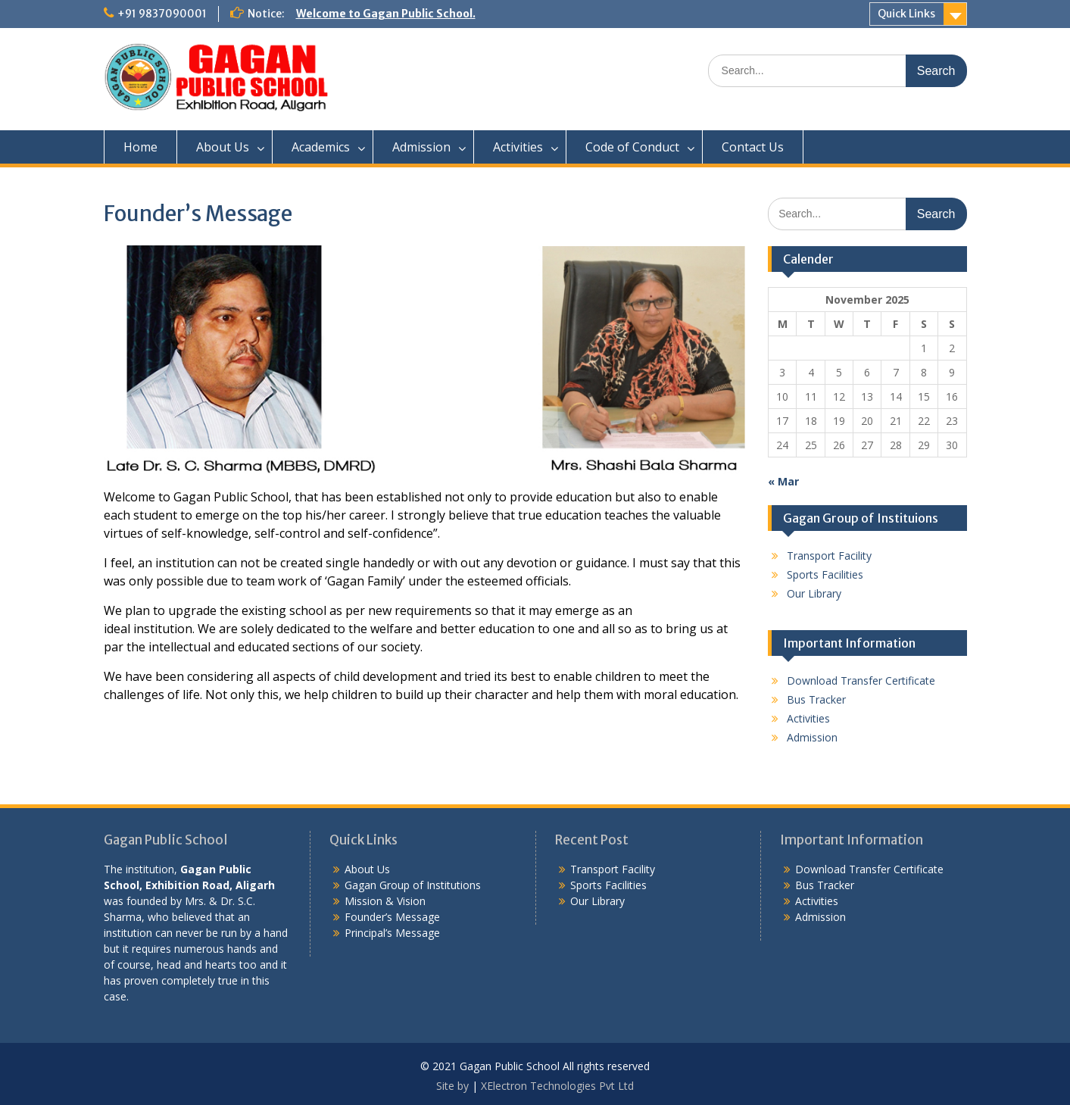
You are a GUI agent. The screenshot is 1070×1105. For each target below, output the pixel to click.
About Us (222, 147)
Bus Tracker (816, 699)
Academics (321, 147)
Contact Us (753, 147)
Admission (421, 147)
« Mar (783, 481)
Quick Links (906, 13)
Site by (454, 1085)
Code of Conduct (632, 147)
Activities (518, 147)
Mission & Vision (385, 901)
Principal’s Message (392, 933)
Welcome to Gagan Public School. (386, 13)
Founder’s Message (392, 917)
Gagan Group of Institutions (413, 885)
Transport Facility (829, 555)
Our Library (814, 593)
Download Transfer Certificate (861, 680)
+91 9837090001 (162, 13)
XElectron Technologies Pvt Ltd (557, 1085)
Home (140, 147)
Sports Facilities (825, 574)
